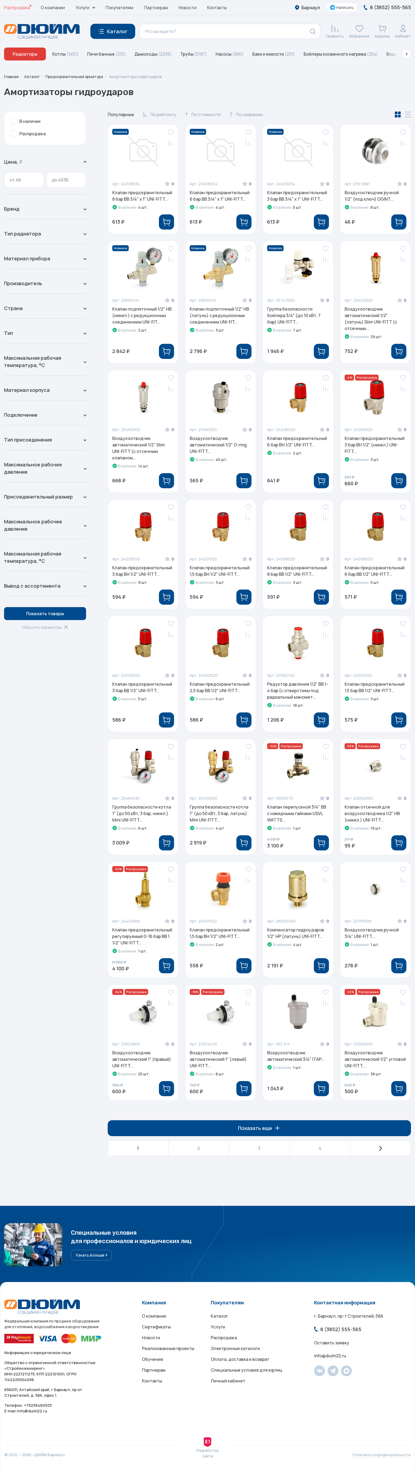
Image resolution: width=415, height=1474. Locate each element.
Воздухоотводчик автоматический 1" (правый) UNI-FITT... (141, 1059)
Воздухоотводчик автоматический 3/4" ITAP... (295, 1056)
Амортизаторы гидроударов (135, 76)
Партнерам (156, 8)
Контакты (217, 8)
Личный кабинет (228, 1381)
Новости (187, 8)
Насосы (230, 54)
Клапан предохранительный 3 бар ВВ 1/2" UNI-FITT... (142, 687)
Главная (11, 76)
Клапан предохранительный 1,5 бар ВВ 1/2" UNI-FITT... (374, 687)
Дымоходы (153, 54)
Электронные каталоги (235, 1348)
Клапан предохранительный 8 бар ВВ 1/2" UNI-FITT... (297, 571)
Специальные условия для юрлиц (247, 1370)
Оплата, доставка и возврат (240, 1359)
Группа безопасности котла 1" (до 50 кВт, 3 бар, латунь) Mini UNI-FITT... (219, 813)
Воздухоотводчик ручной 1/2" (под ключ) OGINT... (372, 196)
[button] (406, 54)
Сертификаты (156, 1327)
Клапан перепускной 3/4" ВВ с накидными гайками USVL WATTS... (296, 813)
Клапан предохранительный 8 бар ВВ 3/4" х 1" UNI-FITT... (142, 196)
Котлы (65, 54)
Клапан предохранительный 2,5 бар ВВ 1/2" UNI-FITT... (220, 687)
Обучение (152, 1359)
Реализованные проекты (168, 1348)
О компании (53, 8)
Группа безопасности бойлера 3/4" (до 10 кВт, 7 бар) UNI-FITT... (294, 315)
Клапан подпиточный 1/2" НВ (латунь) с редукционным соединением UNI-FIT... (219, 315)
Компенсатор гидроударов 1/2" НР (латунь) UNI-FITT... (295, 933)
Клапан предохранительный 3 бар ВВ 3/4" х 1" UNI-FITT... (297, 196)
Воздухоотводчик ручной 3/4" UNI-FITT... (372, 933)
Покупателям (119, 8)
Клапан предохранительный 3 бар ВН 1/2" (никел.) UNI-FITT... (374, 444)
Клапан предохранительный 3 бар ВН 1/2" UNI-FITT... (142, 571)
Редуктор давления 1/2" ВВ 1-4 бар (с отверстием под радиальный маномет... (297, 690)
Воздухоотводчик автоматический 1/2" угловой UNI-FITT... (375, 1059)
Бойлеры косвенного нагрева (341, 54)
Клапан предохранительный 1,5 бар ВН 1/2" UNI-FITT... (220, 571)
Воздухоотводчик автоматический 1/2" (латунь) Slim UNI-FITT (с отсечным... (371, 318)
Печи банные (106, 54)
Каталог (32, 76)
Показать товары (45, 614)
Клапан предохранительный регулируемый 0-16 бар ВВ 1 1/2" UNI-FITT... (142, 936)
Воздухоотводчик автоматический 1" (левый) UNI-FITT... (218, 1059)
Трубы (193, 54)
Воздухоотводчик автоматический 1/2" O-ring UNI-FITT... (218, 444)
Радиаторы (25, 54)
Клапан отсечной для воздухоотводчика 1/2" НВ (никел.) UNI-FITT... (372, 813)
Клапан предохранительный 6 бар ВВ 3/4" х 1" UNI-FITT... (220, 196)
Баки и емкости (273, 54)
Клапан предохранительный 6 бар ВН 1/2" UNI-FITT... (297, 441)
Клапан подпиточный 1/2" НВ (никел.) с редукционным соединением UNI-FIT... (142, 315)
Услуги (218, 1327)
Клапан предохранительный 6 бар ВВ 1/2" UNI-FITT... (374, 571)
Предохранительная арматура (74, 76)
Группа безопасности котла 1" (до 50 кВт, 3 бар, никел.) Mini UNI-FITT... (141, 813)
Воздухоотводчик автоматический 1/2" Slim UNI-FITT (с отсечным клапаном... (138, 448)
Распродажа (17, 8)
